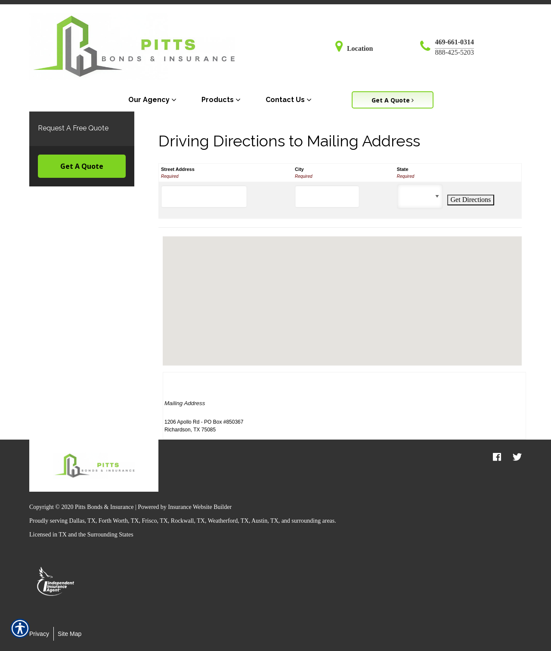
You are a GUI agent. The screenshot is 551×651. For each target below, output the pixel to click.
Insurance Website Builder (200, 507)
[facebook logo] (497, 457)
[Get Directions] (471, 200)
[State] (420, 196)
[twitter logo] (517, 457)
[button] (342, 293)
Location (360, 48)
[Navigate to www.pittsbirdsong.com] (341, 48)
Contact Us (285, 100)
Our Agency (149, 100)
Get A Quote (81, 166)
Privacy (39, 633)
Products (217, 100)
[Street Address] (204, 196)
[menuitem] (154, 100)
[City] (327, 196)
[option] (56, 582)
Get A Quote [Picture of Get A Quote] (392, 100)
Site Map (69, 633)
